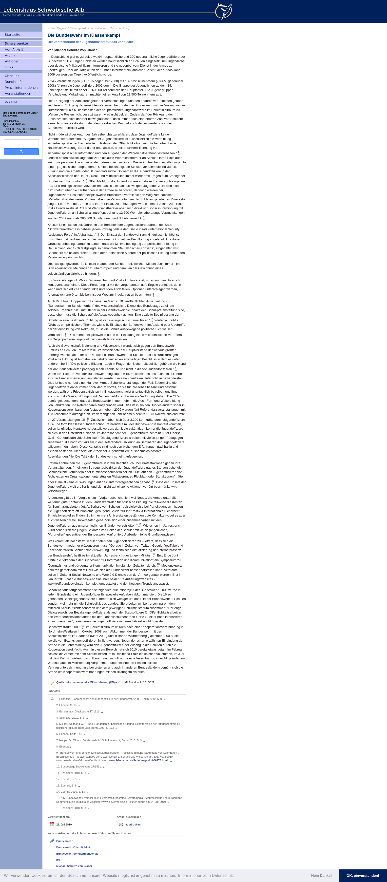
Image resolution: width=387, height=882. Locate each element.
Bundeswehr (64, 841)
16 (82, 626)
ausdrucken (133, 824)
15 (158, 564)
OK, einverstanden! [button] (363, 876)
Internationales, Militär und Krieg (109, 28)
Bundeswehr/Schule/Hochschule (77, 853)
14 (154, 554)
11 (72, 455)
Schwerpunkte (79, 28)
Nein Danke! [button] (321, 876)
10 (88, 418)
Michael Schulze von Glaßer (74, 865)
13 (139, 524)
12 (153, 481)
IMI (58, 859)
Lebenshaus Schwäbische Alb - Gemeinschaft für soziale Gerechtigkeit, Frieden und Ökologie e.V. (43, 11)
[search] (21, 142)
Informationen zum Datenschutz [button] (206, 875)
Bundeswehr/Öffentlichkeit (73, 847)
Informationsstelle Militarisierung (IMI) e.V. (93, 682)
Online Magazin (57, 28)
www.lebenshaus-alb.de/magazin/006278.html (138, 760)
